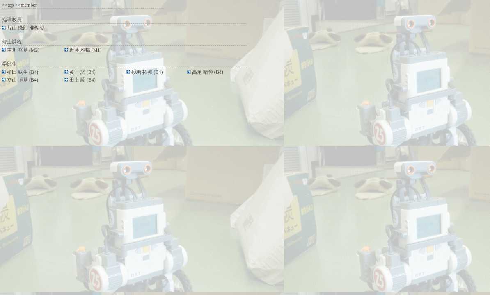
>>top (8, 5)
